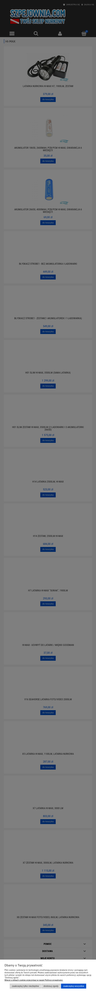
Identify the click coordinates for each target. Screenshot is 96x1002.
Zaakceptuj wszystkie (73, 986)
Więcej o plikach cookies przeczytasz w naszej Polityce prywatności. (33, 980)
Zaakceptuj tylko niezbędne (25, 986)
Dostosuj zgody (51, 986)
